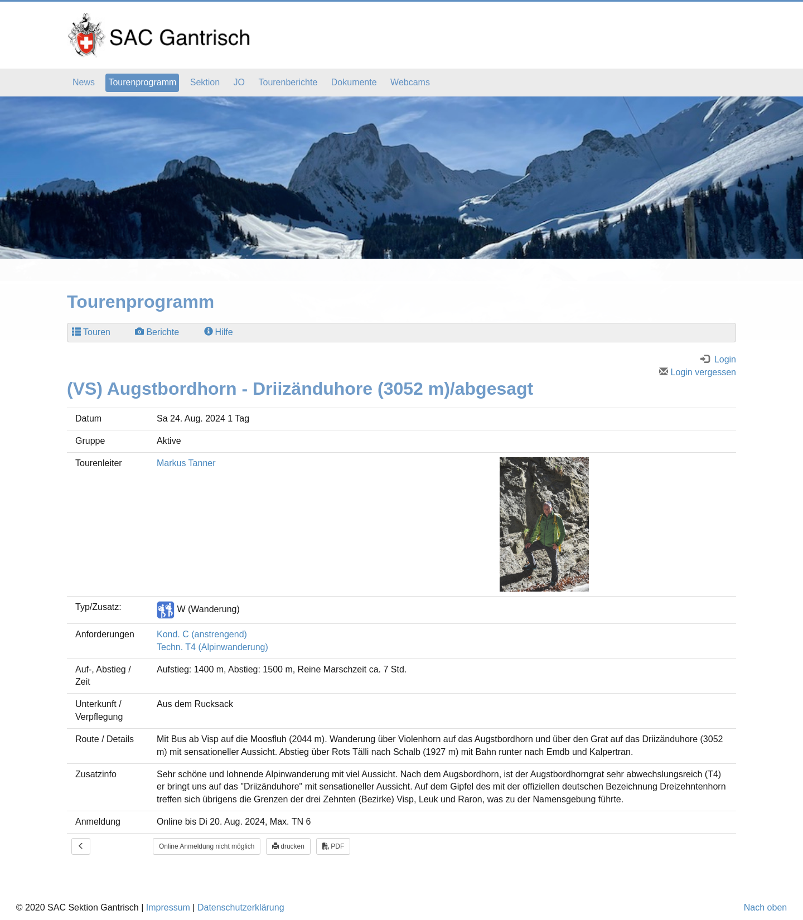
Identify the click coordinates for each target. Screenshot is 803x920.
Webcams (410, 82)
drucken (288, 846)
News (83, 82)
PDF (333, 846)
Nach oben (765, 907)
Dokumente (354, 82)
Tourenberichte (287, 82)
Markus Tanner (186, 463)
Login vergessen (697, 372)
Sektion (205, 82)
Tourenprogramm (142, 82)
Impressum (168, 907)
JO (239, 82)
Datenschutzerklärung (240, 907)
